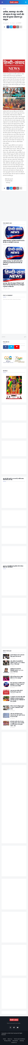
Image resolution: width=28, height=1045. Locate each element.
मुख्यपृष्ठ (4, 9)
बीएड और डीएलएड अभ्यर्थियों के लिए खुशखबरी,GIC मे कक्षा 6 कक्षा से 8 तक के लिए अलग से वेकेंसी (17, 684)
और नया (3, 337)
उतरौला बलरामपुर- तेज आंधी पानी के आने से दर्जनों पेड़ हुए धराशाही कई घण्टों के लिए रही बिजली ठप (12, 262)
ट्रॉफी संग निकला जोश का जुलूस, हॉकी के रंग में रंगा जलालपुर (16, 677)
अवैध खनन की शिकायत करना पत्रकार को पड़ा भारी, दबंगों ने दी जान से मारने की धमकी (17, 715)
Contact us (14, 1042)
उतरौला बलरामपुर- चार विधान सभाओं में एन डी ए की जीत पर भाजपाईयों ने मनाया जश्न (13, 241)
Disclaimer (15, 1040)
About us (10, 1039)
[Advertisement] (14, 46)
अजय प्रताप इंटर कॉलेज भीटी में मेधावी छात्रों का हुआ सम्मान (16, 691)
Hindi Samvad (14, 1033)
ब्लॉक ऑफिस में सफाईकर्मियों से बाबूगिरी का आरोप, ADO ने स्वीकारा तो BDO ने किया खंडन (17, 662)
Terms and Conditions (19, 1039)
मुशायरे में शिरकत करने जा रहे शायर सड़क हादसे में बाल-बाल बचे (17, 655)
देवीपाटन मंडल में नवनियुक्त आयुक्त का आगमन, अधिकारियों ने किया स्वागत (17, 707)
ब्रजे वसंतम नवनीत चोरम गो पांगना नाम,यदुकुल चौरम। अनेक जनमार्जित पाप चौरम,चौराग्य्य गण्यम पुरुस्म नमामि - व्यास (17, 723)
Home (4, 1039)
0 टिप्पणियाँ (19, 23)
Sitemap (22, 1040)
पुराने (25, 337)
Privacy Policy (7, 1040)
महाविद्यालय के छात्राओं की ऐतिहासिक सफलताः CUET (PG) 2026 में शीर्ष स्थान (16, 670)
